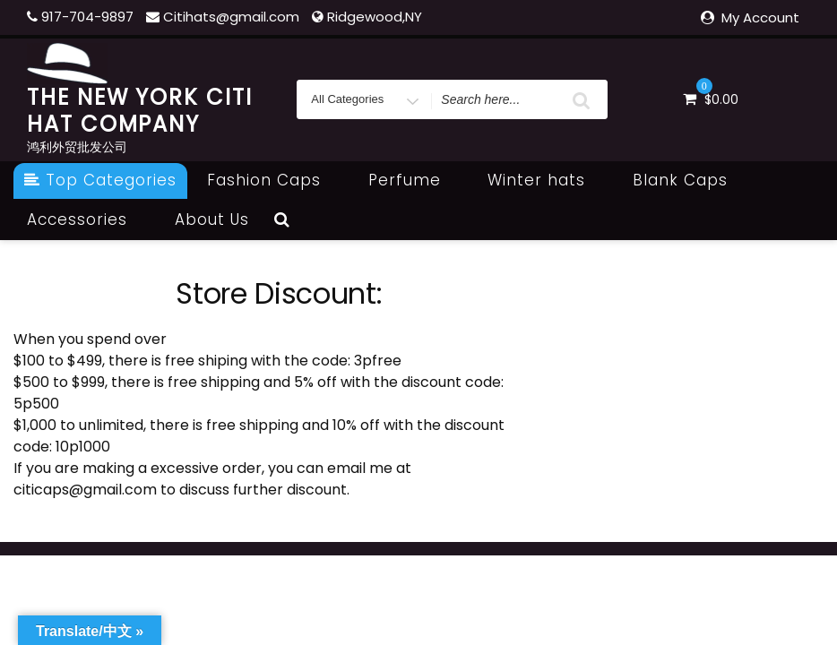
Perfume (414, 180)
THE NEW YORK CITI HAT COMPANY (140, 110)
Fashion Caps (274, 180)
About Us (212, 219)
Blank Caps (690, 180)
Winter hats (546, 180)
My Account (760, 17)
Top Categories (100, 180)
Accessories (87, 219)
